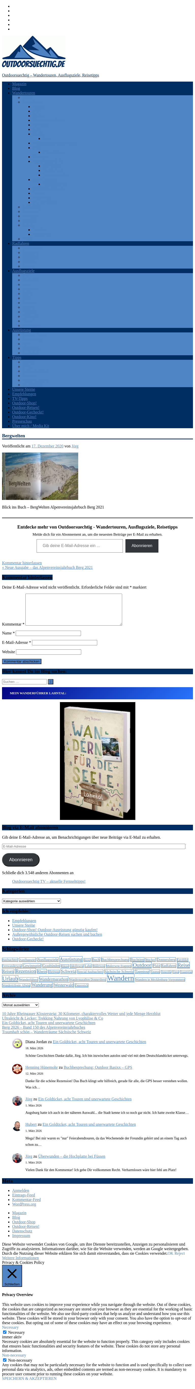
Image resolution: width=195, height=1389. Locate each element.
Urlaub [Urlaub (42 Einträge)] (10, 985)
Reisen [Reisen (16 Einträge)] (8, 977)
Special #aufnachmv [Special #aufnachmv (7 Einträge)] (90, 978)
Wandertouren (23, 93)
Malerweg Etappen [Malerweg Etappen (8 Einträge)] (119, 972)
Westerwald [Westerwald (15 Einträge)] (63, 991)
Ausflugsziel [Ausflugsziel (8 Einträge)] (27, 966)
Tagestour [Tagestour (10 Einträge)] (142, 977)
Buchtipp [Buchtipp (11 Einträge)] (137, 966)
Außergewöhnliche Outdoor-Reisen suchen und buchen (57, 940)
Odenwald (30, 289)
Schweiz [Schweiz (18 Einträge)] (68, 977)
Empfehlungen (24, 394)
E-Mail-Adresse (16, 648)
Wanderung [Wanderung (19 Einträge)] (41, 990)
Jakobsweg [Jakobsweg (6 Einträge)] (76, 972)
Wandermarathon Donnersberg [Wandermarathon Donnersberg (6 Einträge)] (88, 985)
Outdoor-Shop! (24, 403)
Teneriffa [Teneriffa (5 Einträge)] (166, 978)
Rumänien (30, 216)
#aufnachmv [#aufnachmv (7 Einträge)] (10, 966)
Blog (16, 88)
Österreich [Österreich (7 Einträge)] (81, 991)
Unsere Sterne (23, 389)
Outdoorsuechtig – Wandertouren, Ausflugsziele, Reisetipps (50, 75)
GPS (26, 344)
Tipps (16, 357)
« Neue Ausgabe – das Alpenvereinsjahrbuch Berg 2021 (47, 567)
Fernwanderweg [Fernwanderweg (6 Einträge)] (11, 972)
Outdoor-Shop (23, 1228)
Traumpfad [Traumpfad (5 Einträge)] (186, 978)
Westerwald (42, 198)
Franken (39, 116)
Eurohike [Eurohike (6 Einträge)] (182, 966)
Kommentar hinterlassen (22, 563)
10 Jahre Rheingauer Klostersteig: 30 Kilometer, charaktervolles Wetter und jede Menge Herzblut (81, 1020)
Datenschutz (22, 1237)
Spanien (29, 225)
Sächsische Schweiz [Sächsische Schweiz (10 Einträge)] (119, 977)
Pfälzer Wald (53, 152)
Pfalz (36, 147)
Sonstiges (30, 353)
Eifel (36, 111)
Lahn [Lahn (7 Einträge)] (88, 972)
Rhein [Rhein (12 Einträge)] (41, 977)
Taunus (38, 193)
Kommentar (13, 630)
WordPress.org (24, 1210)
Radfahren (20, 243)
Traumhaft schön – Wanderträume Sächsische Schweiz (46, 1038)
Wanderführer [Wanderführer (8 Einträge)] (29, 985)
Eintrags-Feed (23, 1201)
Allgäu (38, 106)
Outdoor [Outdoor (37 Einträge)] (142, 971)
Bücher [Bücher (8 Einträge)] (150, 966)
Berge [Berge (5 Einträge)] (87, 966)
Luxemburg (31, 207)
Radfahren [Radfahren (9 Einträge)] (168, 972)
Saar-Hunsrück (44, 179)
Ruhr (26, 298)
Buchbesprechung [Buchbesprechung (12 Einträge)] (115, 965)
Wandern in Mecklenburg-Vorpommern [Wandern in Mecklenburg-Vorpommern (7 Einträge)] (160, 985)
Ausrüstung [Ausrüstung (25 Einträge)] (71, 965)
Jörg (75, 446)
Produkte (29, 375)
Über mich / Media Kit (30, 426)
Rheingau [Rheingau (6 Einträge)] (53, 978)
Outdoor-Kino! (24, 417)
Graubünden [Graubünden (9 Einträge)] (51, 972)
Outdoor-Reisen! (25, 407)
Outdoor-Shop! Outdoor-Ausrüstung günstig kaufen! (55, 936)
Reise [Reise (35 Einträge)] (183, 971)
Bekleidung (31, 339)
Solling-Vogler (44, 202)
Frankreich (31, 252)
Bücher (28, 362)
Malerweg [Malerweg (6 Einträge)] (99, 972)
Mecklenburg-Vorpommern (54, 143)
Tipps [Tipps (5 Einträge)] (176, 978)
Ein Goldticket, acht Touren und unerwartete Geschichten (48, 1029)
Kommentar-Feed (26, 1206)
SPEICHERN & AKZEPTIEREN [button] (29, 1384)
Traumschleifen (55, 175)
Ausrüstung (21, 330)
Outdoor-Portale (35, 371)
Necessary (16, 1338)
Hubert (31, 1130)
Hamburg (40, 125)
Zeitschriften (32, 385)
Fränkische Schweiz (48, 120)
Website (8, 658)
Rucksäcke (31, 348)
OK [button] (170, 1259)
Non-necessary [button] (14, 1361)
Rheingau (40, 157)
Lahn (47, 138)
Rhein (27, 293)
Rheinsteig (51, 166)
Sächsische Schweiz (48, 188)
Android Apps (33, 334)
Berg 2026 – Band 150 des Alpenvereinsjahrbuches (43, 1033)
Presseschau (22, 421)
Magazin (19, 84)
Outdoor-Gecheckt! (28, 412)
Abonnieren (142, 545)
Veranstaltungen (35, 380)
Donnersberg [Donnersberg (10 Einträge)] (166, 966)
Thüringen (30, 316)
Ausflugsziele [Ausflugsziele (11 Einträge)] (48, 966)
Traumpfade (52, 170)
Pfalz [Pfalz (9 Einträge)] (156, 972)
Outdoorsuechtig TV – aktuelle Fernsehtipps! (49, 887)
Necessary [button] (10, 1333)
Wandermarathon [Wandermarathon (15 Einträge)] (53, 985)
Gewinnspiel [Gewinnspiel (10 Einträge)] (32, 972)
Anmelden (20, 1196)
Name (8, 639)
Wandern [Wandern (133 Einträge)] (120, 984)
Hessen (38, 134)
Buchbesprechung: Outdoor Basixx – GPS (98, 1073)
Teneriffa (39, 230)
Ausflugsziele (23, 271)
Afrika (27, 97)
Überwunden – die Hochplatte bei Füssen (71, 1162)
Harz (36, 129)
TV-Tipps (20, 398)
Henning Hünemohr (41, 1073)
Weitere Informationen (20, 1264)
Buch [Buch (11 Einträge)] (96, 966)
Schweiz (29, 220)
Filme (27, 366)
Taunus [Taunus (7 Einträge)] (155, 978)
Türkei (27, 239)
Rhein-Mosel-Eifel (47, 161)
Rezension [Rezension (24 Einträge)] (25, 977)
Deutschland (32, 102)
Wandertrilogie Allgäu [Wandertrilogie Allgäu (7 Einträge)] (16, 991)
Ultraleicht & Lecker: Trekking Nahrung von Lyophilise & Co (52, 1024)
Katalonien (41, 234)
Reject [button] (179, 1259)
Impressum (21, 1242)
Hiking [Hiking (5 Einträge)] (65, 972)
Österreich (30, 211)
